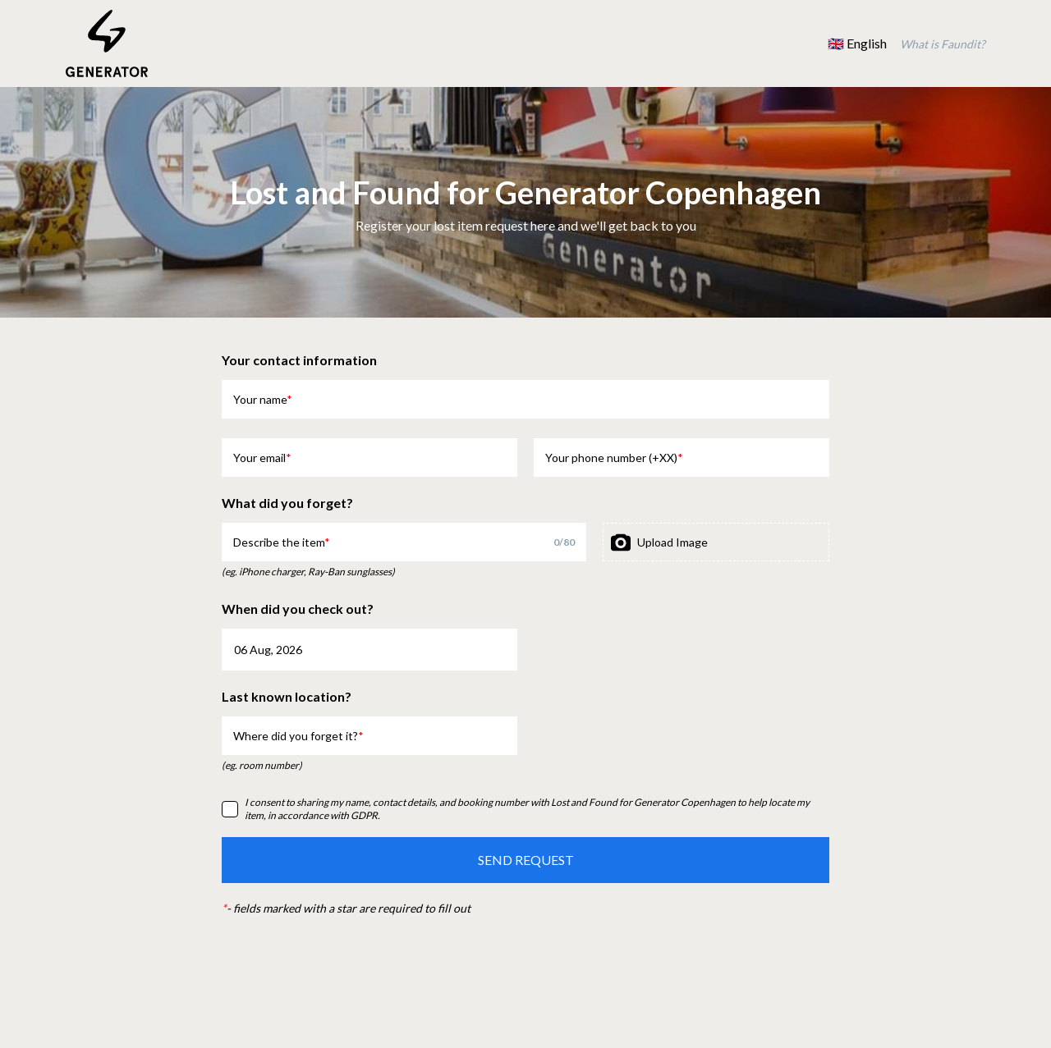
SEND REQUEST (526, 859)
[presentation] (716, 542)
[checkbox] (230, 809)
